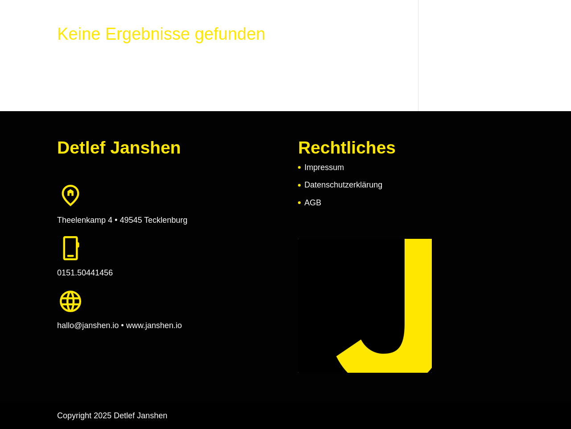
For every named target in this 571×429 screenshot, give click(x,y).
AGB (312, 202)
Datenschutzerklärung (343, 184)
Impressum (324, 167)
